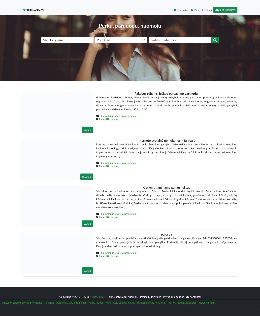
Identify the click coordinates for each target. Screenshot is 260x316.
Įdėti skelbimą (225, 9)
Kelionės (49, 302)
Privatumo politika (174, 296)
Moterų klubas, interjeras (181, 302)
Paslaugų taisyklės (151, 296)
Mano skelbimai (201, 9)
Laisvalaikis (107, 115)
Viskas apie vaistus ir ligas (120, 302)
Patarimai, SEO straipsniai (71, 302)
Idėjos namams (207, 302)
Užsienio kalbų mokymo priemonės (22, 302)
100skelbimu (34, 10)
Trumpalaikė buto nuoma (151, 302)
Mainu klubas (95, 302)
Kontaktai (181, 9)
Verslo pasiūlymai (126, 115)
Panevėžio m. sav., (109, 119)
